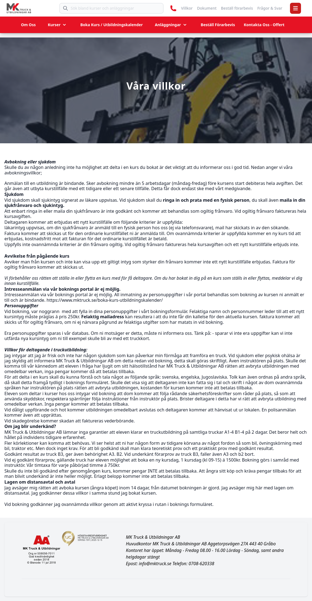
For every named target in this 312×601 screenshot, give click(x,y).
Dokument (207, 8)
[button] (295, 8)
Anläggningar (171, 25)
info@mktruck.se (155, 563)
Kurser (57, 25)
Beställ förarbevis (237, 8)
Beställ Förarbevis (218, 24)
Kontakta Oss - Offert (264, 24)
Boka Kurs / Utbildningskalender (111, 24)
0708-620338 (201, 563)
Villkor (187, 8)
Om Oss (28, 24)
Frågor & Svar (269, 8)
